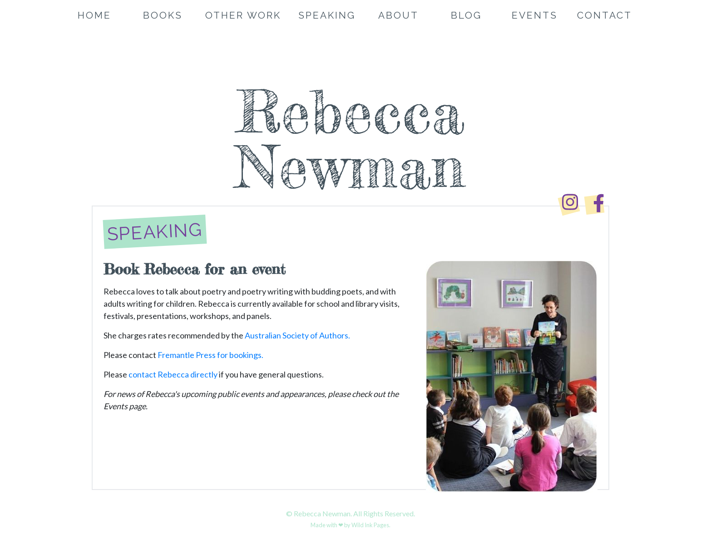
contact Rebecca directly (172, 374)
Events (535, 15)
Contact (604, 15)
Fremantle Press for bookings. (210, 355)
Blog (466, 15)
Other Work (243, 15)
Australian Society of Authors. (297, 335)
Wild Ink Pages (370, 525)
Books (163, 15)
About (398, 15)
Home (94, 15)
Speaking (326, 15)
